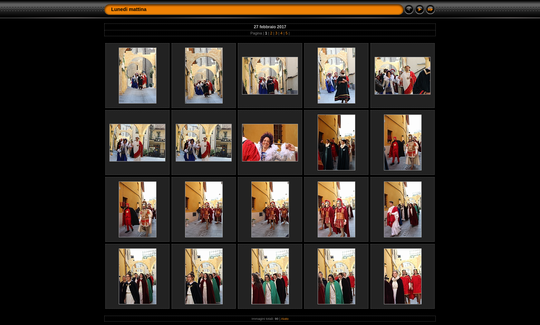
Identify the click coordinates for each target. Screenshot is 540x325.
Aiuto (285, 319)
